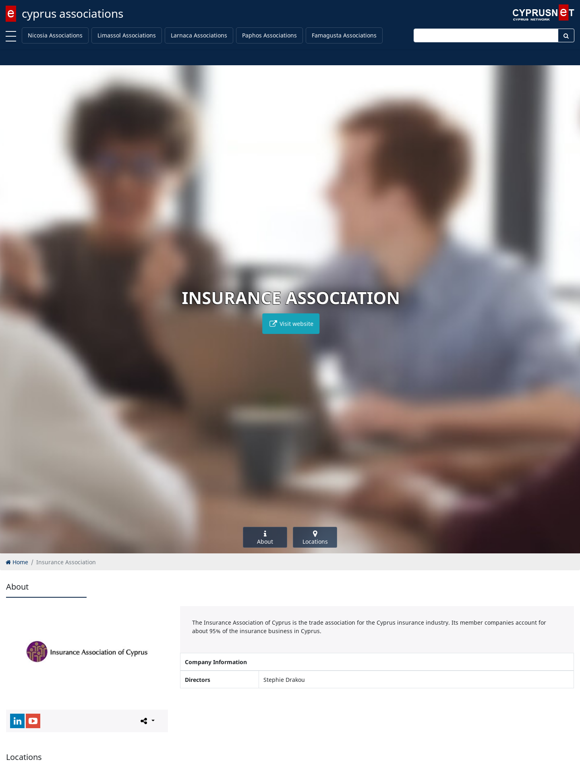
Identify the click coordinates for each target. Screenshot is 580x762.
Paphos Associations (269, 35)
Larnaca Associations (199, 35)
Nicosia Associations (55, 35)
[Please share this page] (147, 720)
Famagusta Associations (344, 35)
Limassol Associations (126, 35)
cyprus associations (72, 13)
